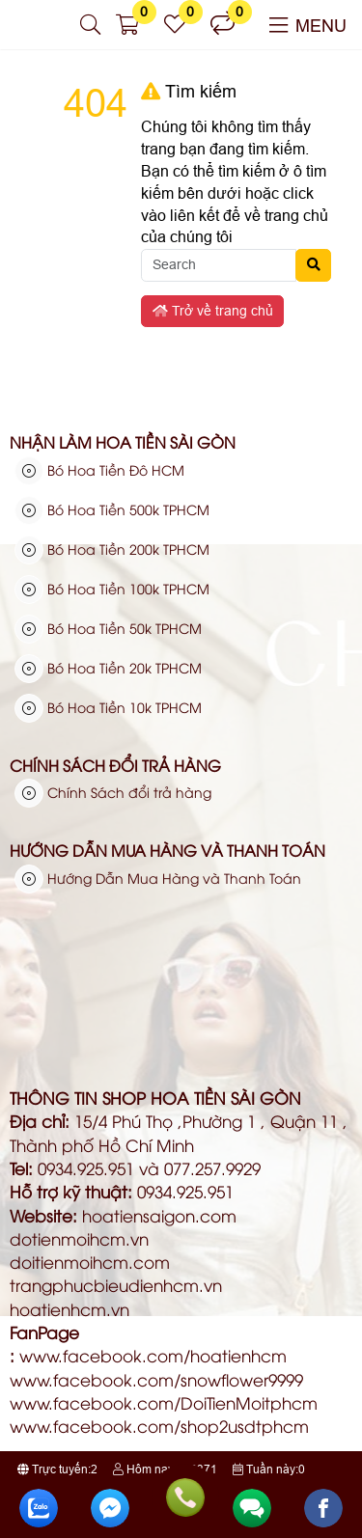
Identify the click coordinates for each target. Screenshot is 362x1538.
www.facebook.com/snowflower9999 (156, 1379)
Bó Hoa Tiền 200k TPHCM (111, 549)
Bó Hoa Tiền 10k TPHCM (108, 707)
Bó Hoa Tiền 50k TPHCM (108, 628)
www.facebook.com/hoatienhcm (153, 1355)
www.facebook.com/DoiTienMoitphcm (164, 1402)
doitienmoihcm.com (90, 1261)
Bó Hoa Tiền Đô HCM (99, 469)
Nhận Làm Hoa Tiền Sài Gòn (123, 442)
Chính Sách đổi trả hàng (115, 765)
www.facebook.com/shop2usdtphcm (159, 1425)
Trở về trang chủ (213, 310)
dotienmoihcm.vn (79, 1238)
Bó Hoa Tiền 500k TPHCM (111, 509)
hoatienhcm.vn (69, 1309)
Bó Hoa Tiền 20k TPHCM (108, 667)
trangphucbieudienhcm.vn (116, 1285)
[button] (90, 25)
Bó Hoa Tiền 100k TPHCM (111, 588)
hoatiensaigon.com (159, 1215)
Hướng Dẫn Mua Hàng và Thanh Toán (167, 850)
